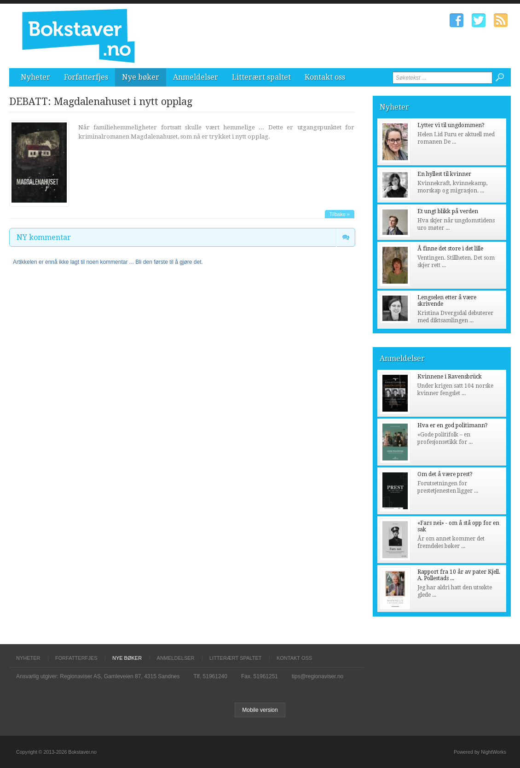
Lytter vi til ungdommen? (451, 125)
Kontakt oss (325, 77)
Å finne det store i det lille (450, 248)
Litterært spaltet (261, 77)
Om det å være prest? (445, 474)
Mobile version (259, 710)
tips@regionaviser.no (317, 676)
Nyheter (35, 77)
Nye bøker (140, 77)
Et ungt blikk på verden (447, 211)
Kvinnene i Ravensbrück (449, 376)
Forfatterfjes (86, 77)
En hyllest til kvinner (444, 174)
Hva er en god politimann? (452, 425)
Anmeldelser (195, 77)
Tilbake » (339, 214)
